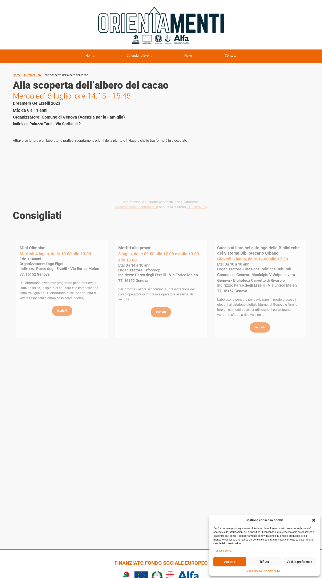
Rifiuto (264, 562)
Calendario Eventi (139, 55)
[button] (313, 520)
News (188, 55)
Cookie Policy (254, 570)
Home (89, 55)
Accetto (229, 562)
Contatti (231, 55)
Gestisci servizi (224, 550)
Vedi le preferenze (299, 562)
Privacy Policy (272, 570)
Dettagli (62, 295)
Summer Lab (32, 75)
